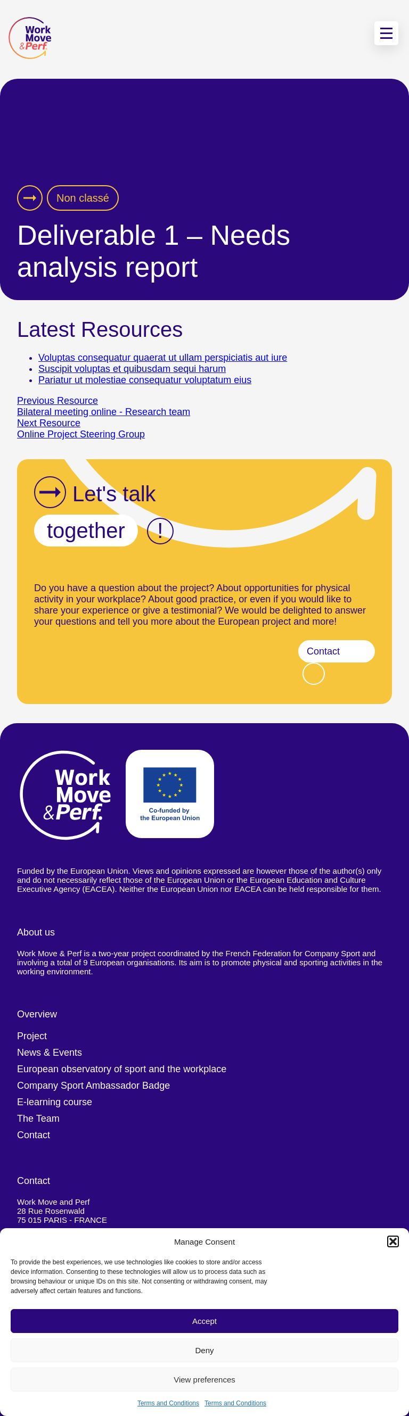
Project (32, 1036)
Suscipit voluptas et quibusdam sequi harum (132, 368)
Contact (323, 651)
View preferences (204, 1379)
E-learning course (54, 1102)
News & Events (49, 1052)
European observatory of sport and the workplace (121, 1069)
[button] (393, 1241)
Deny (204, 1350)
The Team (38, 1118)
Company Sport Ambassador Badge (93, 1085)
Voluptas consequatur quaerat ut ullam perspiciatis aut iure (162, 357)
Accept (204, 1321)
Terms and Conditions (168, 1403)
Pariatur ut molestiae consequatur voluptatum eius (144, 380)
